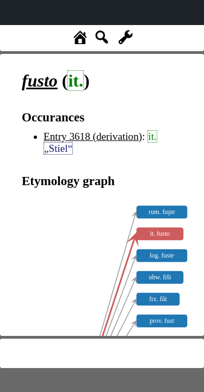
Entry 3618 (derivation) (93, 136)
